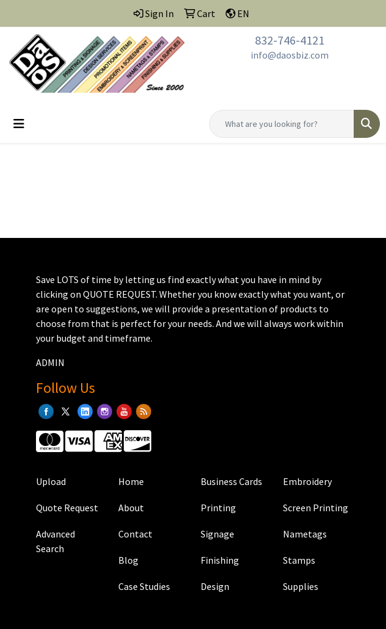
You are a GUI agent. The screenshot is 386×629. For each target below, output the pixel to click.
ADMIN (50, 362)
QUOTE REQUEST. (120, 294)
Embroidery (307, 481)
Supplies (300, 586)
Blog (128, 560)
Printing (218, 507)
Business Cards (231, 481)
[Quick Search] (281, 124)
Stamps (299, 560)
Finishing (220, 560)
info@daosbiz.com (290, 55)
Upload (51, 481)
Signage (217, 534)
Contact (135, 534)
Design (215, 586)
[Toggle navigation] (19, 123)
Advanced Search (55, 541)
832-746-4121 (289, 40)
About (131, 507)
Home (131, 481)
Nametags (305, 534)
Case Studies (144, 586)
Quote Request (67, 507)
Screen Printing (315, 507)
